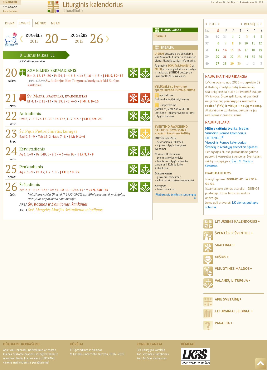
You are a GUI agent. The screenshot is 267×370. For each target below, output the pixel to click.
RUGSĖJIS (251, 24)
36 (207, 37)
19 (260, 50)
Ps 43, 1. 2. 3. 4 (46, 172)
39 (207, 57)
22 (232, 57)
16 (239, 50)
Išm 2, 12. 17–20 (39, 75)
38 (207, 50)
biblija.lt (232, 2)
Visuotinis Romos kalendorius (225, 142)
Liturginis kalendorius (236, 221)
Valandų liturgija (231, 280)
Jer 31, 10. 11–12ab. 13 (66, 190)
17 (246, 50)
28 (225, 64)
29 (232, 64)
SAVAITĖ (25, 23)
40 (207, 64)
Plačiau (159, 36)
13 (217, 50)
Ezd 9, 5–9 (27, 136)
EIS (261, 2)
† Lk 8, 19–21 (92, 119)
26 (260, 57)
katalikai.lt (218, 2)
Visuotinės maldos (232, 268)
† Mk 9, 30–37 (113, 75)
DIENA (9, 23)
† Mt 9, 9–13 (89, 101)
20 (217, 57)
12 (260, 43)
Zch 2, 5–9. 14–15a (33, 190)
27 (217, 64)
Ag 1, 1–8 (26, 154)
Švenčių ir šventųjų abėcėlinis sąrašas (231, 147)
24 (246, 57)
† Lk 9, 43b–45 (97, 190)
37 (207, 43)
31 (225, 37)
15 (232, 50)
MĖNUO (40, 23)
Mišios (220, 256)
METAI (55, 23)
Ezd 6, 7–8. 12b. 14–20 (35, 119)
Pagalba (222, 323)
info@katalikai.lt (47, 354)
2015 (212, 24)
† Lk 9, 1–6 (77, 136)
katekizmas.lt (248, 2)
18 (253, 50)
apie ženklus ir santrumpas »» (176, 196)
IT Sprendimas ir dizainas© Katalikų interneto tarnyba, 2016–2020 (97, 352)
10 (246, 43)
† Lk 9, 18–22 (70, 172)
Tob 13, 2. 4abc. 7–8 (52, 136)
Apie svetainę (227, 299)
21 (225, 57)
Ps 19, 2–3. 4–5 (65, 101)
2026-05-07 (10, 7)
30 (217, 37)
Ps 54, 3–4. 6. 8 (65, 75)
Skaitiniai (224, 244)
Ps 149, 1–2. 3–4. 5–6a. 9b (55, 154)
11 (253, 43)
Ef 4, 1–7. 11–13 (39, 101)
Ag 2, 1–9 (26, 172)
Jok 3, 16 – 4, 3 (89, 75)
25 (253, 57)
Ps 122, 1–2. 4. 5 (67, 119)
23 (239, 57)
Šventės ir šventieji (233, 233)
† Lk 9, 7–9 (85, 154)
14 (225, 50)
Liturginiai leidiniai (233, 311)
